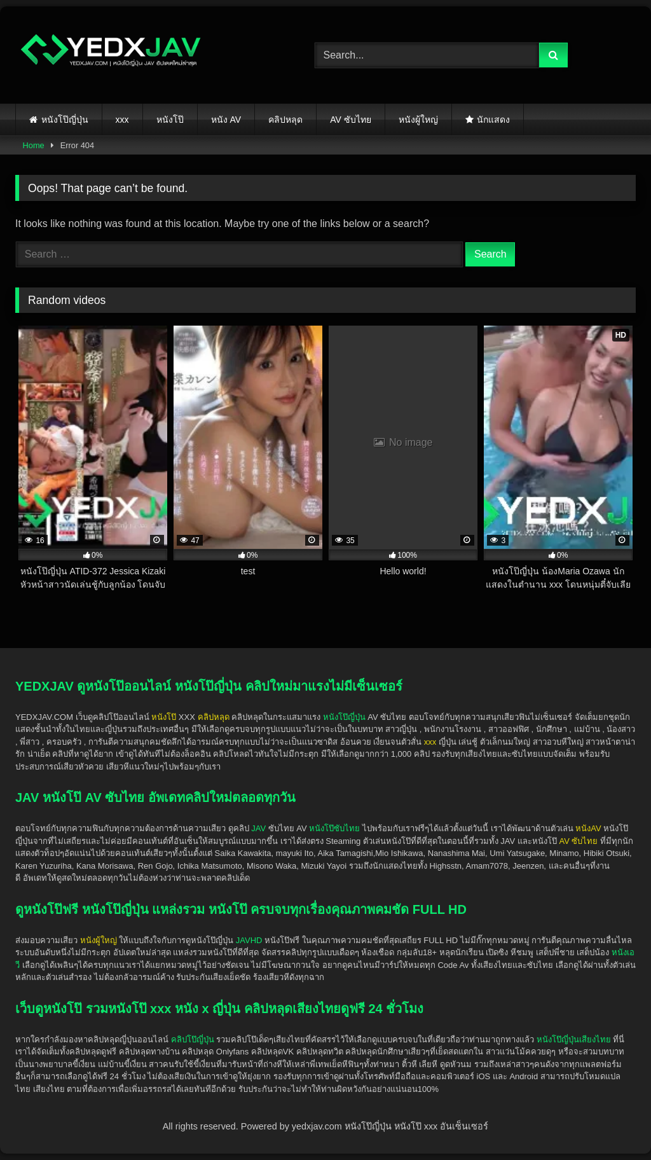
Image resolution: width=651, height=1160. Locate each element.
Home (34, 145)
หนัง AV (226, 119)
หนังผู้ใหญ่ (418, 119)
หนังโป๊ (170, 119)
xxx (122, 119)
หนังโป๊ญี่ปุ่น (64, 119)
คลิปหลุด (285, 119)
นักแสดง (493, 119)
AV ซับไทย (350, 119)
